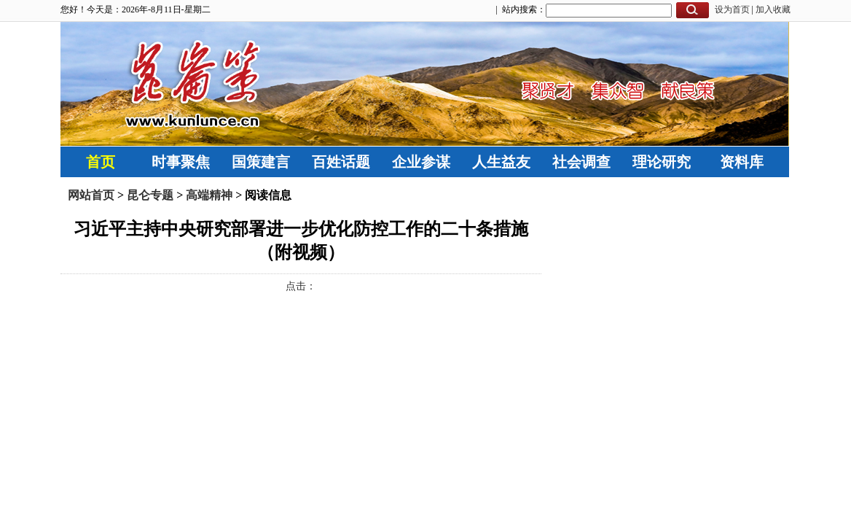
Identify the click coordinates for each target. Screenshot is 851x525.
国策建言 (261, 162)
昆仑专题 (150, 195)
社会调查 (581, 162)
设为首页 (732, 9)
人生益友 (501, 162)
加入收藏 (773, 9)
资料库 (742, 162)
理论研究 (661, 162)
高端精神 (209, 195)
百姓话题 (341, 162)
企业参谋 (421, 162)
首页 (100, 162)
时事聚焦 (181, 162)
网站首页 (91, 195)
